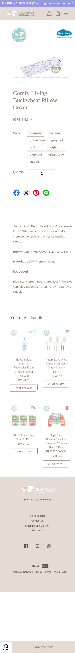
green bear (37, 140)
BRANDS (37, 530)
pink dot (35, 147)
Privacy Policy (41, 571)
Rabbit (34, 161)
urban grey (56, 154)
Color (16, 133)
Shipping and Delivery (37, 525)
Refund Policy (59, 571)
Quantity (18, 172)
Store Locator (37, 515)
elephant (36, 154)
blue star (54, 133)
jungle (52, 147)
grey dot (57, 140)
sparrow (35, 133)
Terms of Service (22, 571)
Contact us (37, 520)
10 (23, 82)
